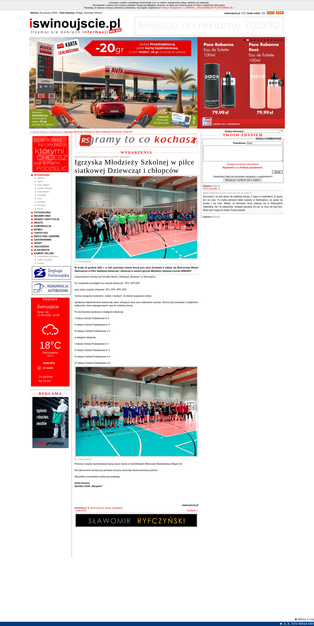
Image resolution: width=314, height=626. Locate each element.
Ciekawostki (43, 191)
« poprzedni (80, 510)
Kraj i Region (43, 184)
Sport (40, 181)
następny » (192, 510)
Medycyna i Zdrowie (47, 236)
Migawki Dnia (42, 216)
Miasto (40, 178)
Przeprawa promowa (47, 256)
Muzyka (41, 205)
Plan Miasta (41, 250)
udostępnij (117, 508)
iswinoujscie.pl (190, 505)
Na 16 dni (44, 380)
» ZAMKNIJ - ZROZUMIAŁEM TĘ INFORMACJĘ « (208, 7)
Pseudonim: (239, 143)
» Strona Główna (38, 131)
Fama (40, 208)
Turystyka (41, 233)
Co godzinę (46, 376)
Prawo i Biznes (44, 188)
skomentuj (96, 508)
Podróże (41, 202)
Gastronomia (42, 239)
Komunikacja (42, 226)
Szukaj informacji (234, 131)
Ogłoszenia (41, 246)
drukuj (108, 508)
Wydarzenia (41, 175)
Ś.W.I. (40, 198)
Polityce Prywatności (171, 7)
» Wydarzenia (55, 131)
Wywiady (41, 195)
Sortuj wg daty (210, 188)
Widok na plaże (45, 259)
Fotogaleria (42, 212)
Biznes (38, 229)
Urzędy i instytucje (46, 219)
